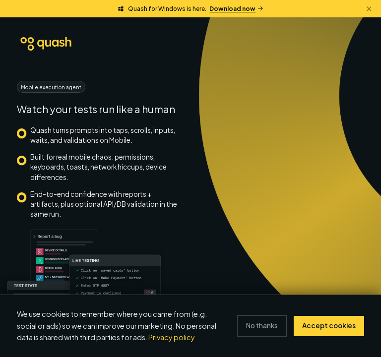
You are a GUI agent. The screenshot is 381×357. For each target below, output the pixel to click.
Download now (236, 8)
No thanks (262, 325)
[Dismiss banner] (369, 8)
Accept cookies (329, 325)
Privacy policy (171, 337)
